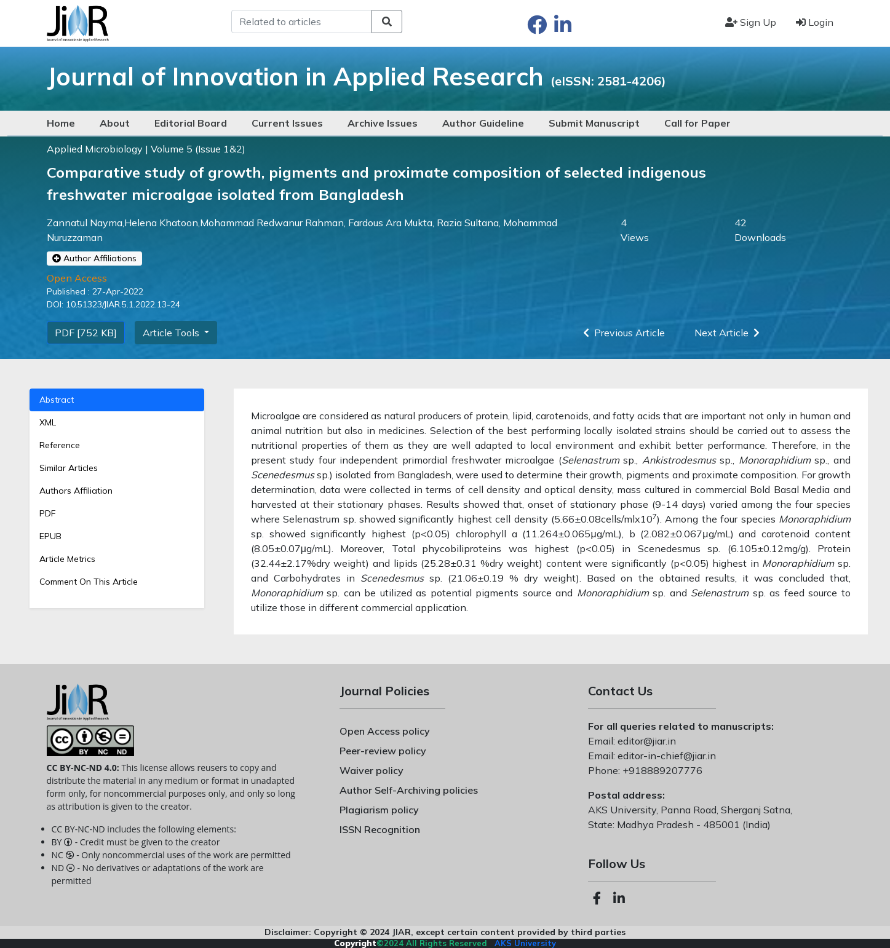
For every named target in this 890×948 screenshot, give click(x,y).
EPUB (50, 536)
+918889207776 (661, 770)
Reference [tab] (59, 445)
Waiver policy (371, 770)
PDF (47, 513)
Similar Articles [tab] (68, 467)
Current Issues (287, 123)
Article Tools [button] (172, 332)
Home (61, 123)
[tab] (117, 513)
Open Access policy (385, 731)
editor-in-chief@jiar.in (665, 755)
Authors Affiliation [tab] (76, 490)
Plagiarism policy (379, 810)
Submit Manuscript (594, 123)
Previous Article (621, 332)
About (115, 123)
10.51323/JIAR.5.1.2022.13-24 (121, 304)
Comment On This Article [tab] (88, 581)
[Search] (301, 21)
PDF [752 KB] (86, 332)
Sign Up (750, 22)
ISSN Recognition (380, 829)
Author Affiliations (94, 258)
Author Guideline (483, 123)
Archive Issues (383, 123)
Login (814, 22)
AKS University (525, 943)
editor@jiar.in (645, 741)
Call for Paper (697, 123)
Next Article (729, 332)
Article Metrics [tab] (67, 558)
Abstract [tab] (56, 399)
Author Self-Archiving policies (409, 790)
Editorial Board (190, 123)
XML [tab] (47, 422)
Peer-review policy (383, 751)
